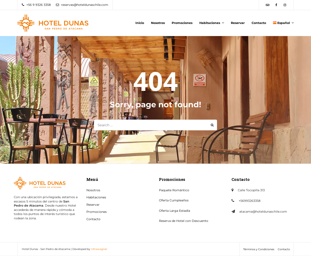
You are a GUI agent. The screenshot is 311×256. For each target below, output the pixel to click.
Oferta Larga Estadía (174, 211)
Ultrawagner (99, 249)
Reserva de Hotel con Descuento (183, 221)
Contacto (259, 23)
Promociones (182, 23)
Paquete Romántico (174, 190)
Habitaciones (209, 23)
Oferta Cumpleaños (174, 200)
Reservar (238, 23)
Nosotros (158, 23)
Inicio (139, 23)
